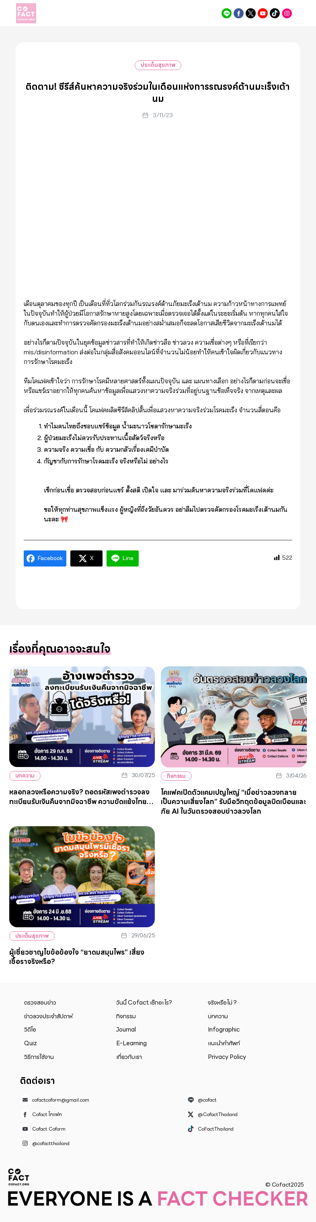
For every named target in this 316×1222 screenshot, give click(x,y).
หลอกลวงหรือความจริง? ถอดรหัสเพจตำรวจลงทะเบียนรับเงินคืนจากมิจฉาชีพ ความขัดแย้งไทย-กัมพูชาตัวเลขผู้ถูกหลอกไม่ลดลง (79, 801)
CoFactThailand (275, 13)
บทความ (25, 775)
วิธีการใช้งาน (39, 1057)
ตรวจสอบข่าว (40, 1002)
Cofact (19, 1177)
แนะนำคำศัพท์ (224, 1043)
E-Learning (131, 1043)
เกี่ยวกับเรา (129, 1057)
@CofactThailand (251, 13)
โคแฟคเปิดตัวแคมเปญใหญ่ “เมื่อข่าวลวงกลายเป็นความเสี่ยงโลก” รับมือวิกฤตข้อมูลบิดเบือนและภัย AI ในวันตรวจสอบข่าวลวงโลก (233, 802)
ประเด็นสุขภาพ (158, 65)
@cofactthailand (287, 13)
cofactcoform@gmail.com (60, 1100)
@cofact (227, 13)
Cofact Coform (263, 13)
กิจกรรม (176, 776)
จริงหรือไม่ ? (222, 1002)
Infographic (224, 1029)
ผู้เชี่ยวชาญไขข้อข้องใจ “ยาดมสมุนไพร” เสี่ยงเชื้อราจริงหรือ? (76, 957)
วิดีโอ (30, 1029)
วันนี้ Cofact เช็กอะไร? (144, 1002)
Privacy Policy (227, 1057)
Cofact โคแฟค (239, 13)
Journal (126, 1029)
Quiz (30, 1043)
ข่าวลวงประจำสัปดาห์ (48, 1016)
